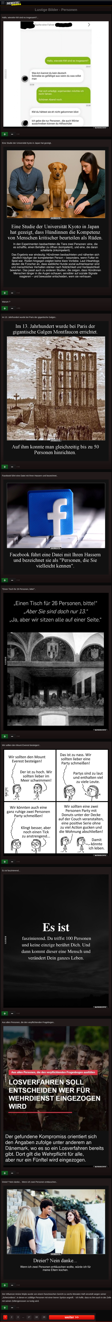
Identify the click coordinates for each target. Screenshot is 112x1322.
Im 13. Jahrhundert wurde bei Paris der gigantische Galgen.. (29, 317)
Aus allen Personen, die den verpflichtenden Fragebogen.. (28, 1022)
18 (36, 1317)
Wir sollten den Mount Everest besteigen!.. (21, 745)
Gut (5, 134)
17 (29, 1317)
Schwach (12, 134)
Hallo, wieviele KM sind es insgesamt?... (20, 17)
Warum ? (6, 302)
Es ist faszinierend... (11, 870)
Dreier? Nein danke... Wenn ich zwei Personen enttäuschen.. (29, 1182)
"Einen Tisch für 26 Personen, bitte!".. (19, 589)
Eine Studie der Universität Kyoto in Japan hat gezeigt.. (27, 143)
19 (44, 1317)
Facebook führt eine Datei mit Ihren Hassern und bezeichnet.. (30, 475)
